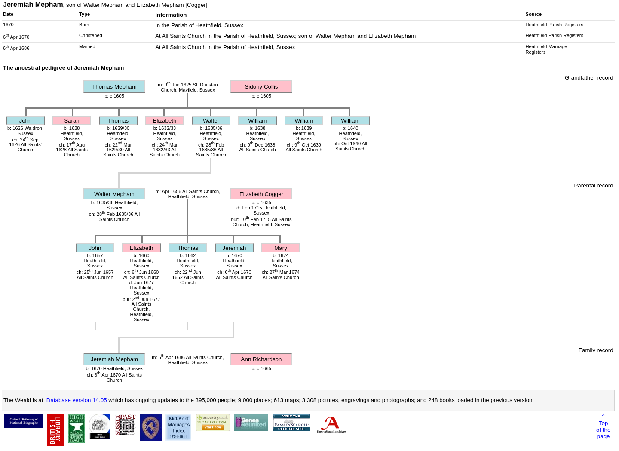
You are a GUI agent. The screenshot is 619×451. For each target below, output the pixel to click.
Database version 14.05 (76, 400)
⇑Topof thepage (603, 426)
